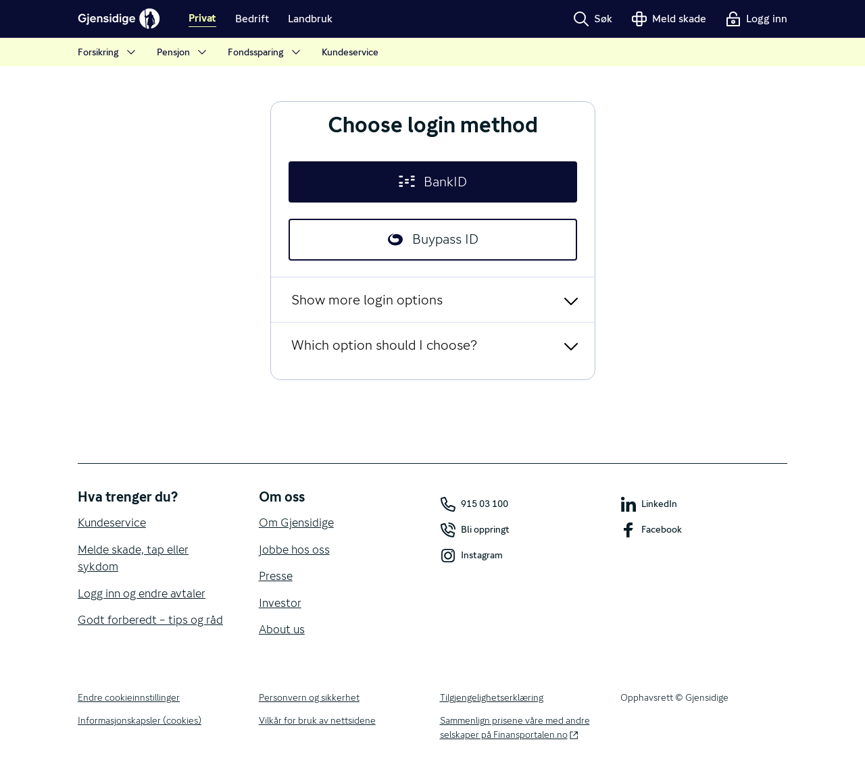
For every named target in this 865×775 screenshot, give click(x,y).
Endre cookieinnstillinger (129, 697)
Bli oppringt (475, 530)
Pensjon (183, 52)
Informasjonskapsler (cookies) (139, 720)
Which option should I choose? (384, 345)
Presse (276, 576)
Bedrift (252, 18)
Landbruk (310, 18)
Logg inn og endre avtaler (141, 593)
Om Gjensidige (296, 522)
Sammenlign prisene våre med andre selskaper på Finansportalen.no (515, 727)
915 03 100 (474, 504)
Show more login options (367, 300)
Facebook (651, 530)
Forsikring (108, 52)
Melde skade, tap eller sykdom (133, 558)
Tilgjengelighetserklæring (491, 697)
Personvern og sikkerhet (309, 697)
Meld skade (668, 19)
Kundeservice (350, 52)
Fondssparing (265, 52)
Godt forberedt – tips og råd (150, 619)
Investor (280, 603)
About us (282, 629)
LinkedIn (648, 504)
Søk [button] (592, 19)
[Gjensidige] (119, 19)
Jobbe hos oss (294, 549)
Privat (202, 19)
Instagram (471, 555)
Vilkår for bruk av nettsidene (317, 720)
